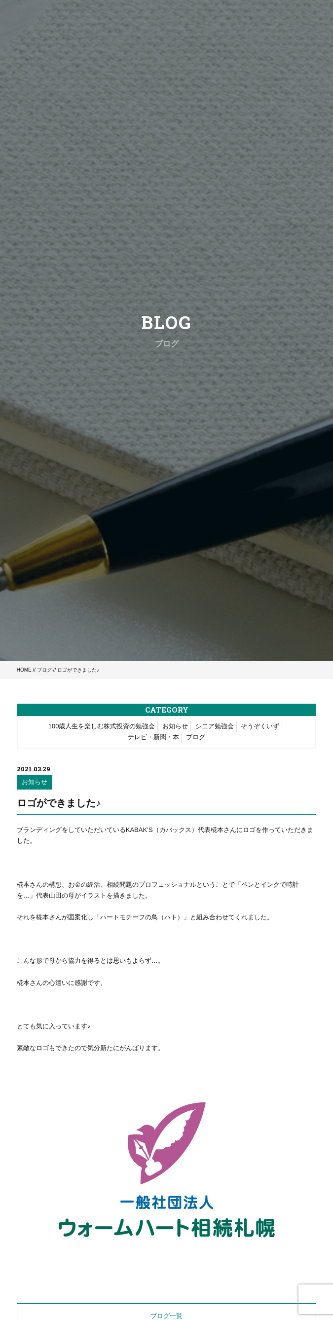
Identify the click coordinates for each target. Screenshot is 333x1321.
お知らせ (175, 726)
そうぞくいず (260, 726)
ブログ (44, 670)
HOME (24, 670)
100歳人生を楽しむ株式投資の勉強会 (101, 726)
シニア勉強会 (214, 726)
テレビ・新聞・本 (153, 737)
